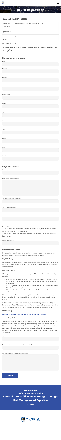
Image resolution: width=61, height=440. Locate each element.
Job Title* (4, 86)
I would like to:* (5, 226)
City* (3, 112)
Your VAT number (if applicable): (9, 207)
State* (3, 120)
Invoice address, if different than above (10, 178)
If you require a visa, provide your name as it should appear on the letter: (17, 344)
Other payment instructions (8, 240)
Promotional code (6, 216)
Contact (30, 405)
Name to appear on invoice (8, 169)
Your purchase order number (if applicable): (11, 198)
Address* (4, 103)
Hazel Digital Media (33, 437)
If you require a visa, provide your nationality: (11, 336)
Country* (4, 138)
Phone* (3, 147)
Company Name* (6, 94)
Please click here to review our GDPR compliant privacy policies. (24, 314)
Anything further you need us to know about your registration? (15, 353)
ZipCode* (4, 129)
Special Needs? (5, 155)
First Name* (4, 68)
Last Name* (4, 77)
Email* (3, 61)
